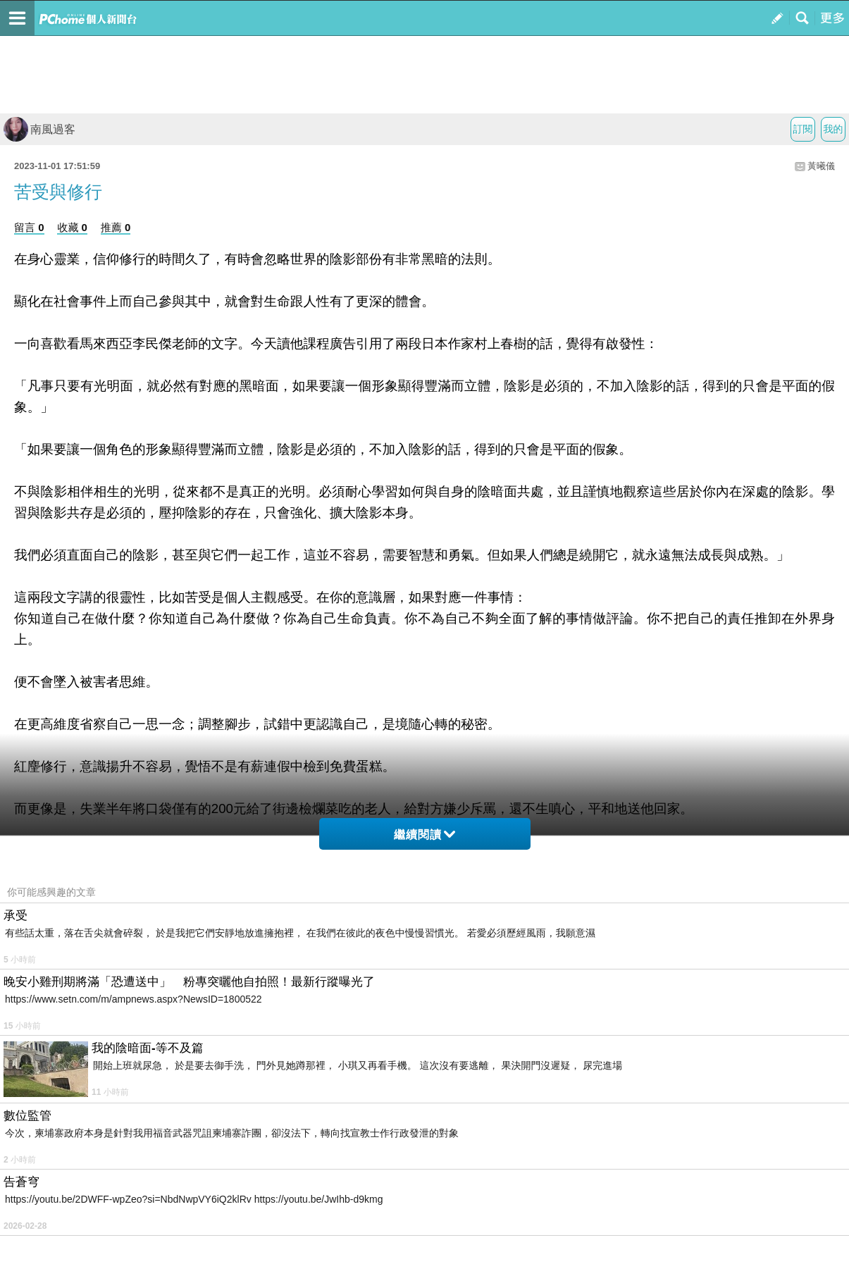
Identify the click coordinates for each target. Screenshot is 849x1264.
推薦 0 (116, 227)
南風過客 (39, 129)
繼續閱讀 (424, 834)
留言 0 (29, 227)
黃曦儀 (821, 166)
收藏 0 (72, 227)
